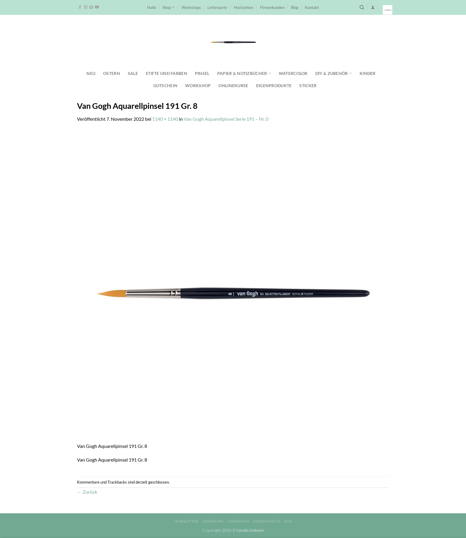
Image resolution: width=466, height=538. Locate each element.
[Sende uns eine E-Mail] (91, 7)
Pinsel (202, 73)
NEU (90, 73)
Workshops (191, 7)
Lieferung (212, 521)
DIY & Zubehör (333, 73)
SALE (133, 73)
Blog (294, 7)
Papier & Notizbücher (244, 73)
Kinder (368, 73)
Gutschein (165, 85)
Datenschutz (266, 521)
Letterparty (217, 7)
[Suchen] (362, 7)
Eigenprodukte (274, 85)
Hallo (151, 7)
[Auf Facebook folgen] (80, 7)
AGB (288, 521)
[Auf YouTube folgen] (97, 7)
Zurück (87, 492)
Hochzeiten (243, 7)
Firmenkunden (272, 7)
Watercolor (293, 73)
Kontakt (312, 7)
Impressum (238, 521)
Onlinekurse (233, 85)
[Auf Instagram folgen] (85, 7)
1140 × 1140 (165, 119)
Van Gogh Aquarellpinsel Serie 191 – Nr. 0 (226, 119)
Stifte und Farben (166, 73)
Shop (169, 7)
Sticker (308, 85)
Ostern (111, 73)
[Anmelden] (373, 7)
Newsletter (186, 521)
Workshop (198, 85)
